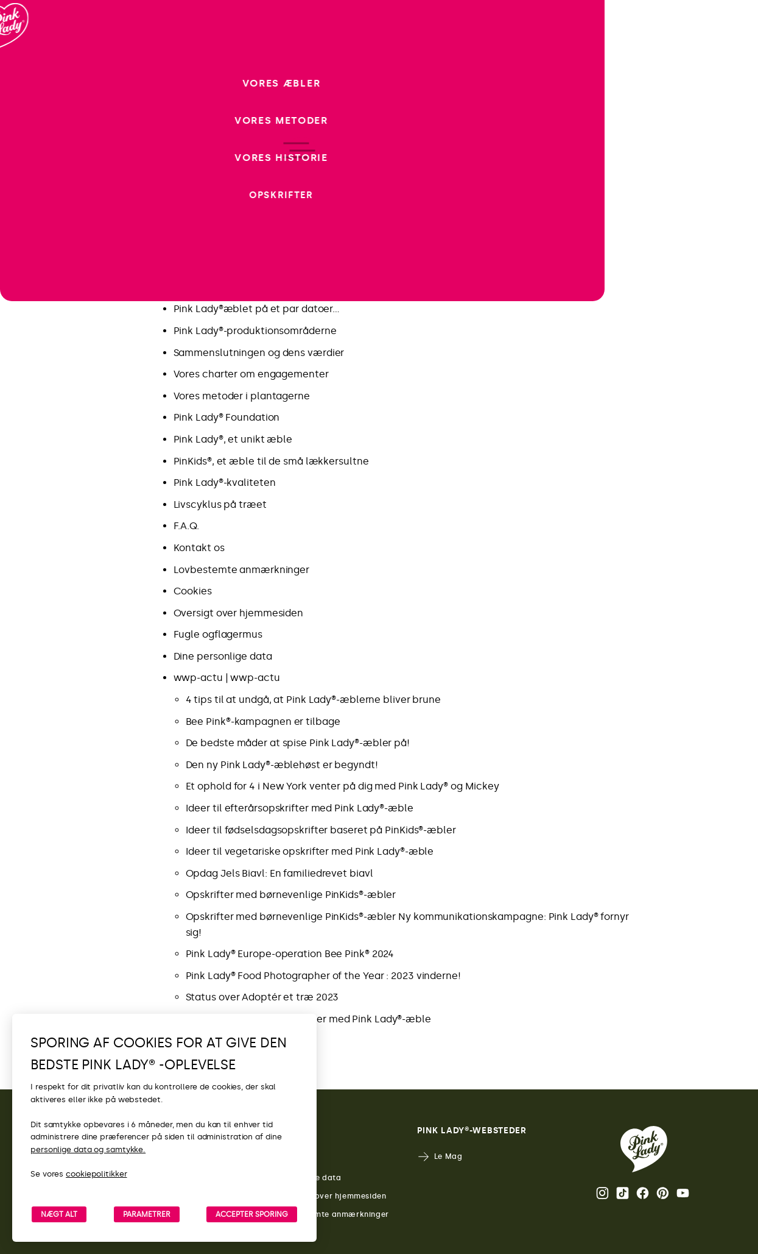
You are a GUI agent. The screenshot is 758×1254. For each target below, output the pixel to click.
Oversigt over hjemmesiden (239, 613)
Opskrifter (198, 244)
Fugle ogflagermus (218, 634)
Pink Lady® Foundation (227, 417)
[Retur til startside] (31, 60)
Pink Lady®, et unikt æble (233, 439)
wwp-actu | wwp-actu (227, 677)
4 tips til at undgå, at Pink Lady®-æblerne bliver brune (313, 699)
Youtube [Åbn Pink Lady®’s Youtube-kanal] (682, 1193)
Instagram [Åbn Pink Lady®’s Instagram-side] (602, 1193)
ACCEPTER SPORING (252, 1214)
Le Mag (440, 1156)
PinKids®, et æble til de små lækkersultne (271, 461)
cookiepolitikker (96, 1173)
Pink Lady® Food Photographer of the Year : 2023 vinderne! (323, 975)
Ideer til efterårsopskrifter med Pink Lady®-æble (299, 808)
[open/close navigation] (32, 627)
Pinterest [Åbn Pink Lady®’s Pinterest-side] (662, 1193)
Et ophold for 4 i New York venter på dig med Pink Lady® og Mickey (343, 786)
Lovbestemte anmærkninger (242, 569)
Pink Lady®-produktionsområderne (255, 331)
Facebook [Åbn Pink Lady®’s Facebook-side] (642, 1193)
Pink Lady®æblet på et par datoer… (257, 309)
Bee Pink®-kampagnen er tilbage (263, 721)
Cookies (193, 591)
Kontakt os (199, 548)
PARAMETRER (146, 1214)
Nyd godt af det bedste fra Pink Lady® (262, 287)
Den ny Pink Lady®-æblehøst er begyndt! (282, 765)
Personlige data (301, 1178)
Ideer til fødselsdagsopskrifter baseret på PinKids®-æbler (321, 830)
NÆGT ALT (59, 1214)
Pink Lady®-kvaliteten (225, 482)
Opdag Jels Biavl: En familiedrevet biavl (279, 873)
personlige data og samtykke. (88, 1149)
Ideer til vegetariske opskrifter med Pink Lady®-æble (310, 851)
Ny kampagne (207, 222)
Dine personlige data (223, 656)
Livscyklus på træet (220, 504)
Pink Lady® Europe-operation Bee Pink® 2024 (290, 954)
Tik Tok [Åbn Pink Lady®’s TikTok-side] (622, 1193)
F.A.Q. (186, 526)
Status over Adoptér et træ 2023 (262, 997)
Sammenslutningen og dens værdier (259, 352)
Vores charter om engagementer (251, 374)
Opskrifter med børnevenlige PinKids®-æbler (291, 894)
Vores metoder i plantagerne (242, 396)
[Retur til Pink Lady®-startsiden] (643, 1149)
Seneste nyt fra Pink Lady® (236, 265)
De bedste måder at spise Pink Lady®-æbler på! (298, 743)
